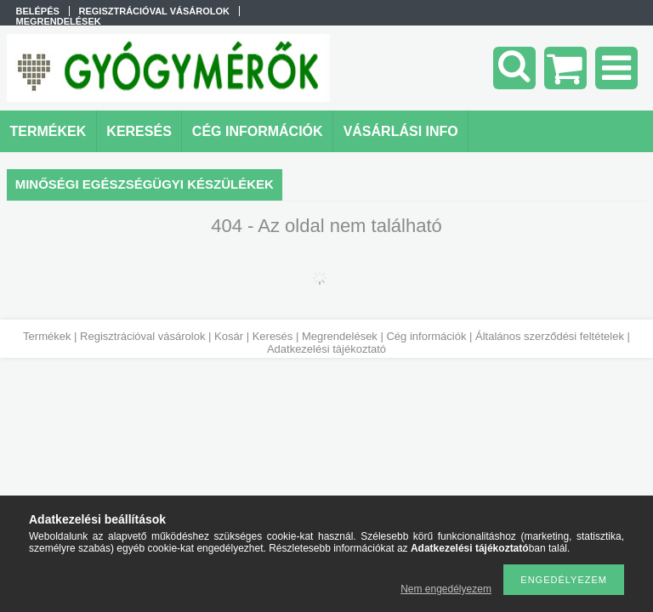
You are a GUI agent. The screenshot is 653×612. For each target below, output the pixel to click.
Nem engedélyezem (445, 589)
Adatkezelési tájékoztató (326, 349)
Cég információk (426, 336)
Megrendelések (340, 336)
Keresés (273, 336)
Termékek (47, 336)
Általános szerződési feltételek (549, 336)
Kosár (228, 336)
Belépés (38, 11)
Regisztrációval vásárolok (142, 336)
